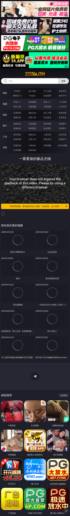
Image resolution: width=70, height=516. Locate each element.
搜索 (63, 81)
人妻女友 (47, 134)
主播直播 (47, 106)
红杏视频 (17, 150)
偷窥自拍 (17, 123)
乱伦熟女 (47, 117)
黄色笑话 (47, 139)
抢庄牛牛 (62, 95)
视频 (5, 103)
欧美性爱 (62, 112)
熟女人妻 (17, 106)
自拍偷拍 (32, 102)
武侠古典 (62, 134)
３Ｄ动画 (62, 102)
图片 (5, 125)
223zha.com (35, 74)
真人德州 (32, 91)
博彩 (5, 92)
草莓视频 (47, 145)
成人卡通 (47, 112)
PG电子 (17, 91)
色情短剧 (32, 150)
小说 (5, 136)
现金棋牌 (47, 95)
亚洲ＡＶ (17, 102)
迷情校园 (17, 139)
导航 (5, 147)
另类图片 (62, 128)
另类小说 (32, 139)
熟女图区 (47, 128)
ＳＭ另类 (62, 106)
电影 (5, 114)
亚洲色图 (32, 123)
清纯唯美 (32, 128)
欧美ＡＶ (47, 102)
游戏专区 (62, 91)
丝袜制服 (32, 106)
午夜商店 (32, 145)
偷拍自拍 (32, 112)
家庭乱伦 (32, 134)
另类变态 (62, 117)
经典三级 (32, 117)
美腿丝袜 (17, 128)
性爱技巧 (62, 139)
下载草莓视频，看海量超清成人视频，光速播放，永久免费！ (38, 206)
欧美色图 (47, 123)
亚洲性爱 (17, 112)
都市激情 (17, 134)
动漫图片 (62, 123)
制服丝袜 (17, 117)
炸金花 (32, 95)
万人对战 (47, 91)
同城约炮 (17, 145)
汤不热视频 (62, 145)
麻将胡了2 (17, 95)
